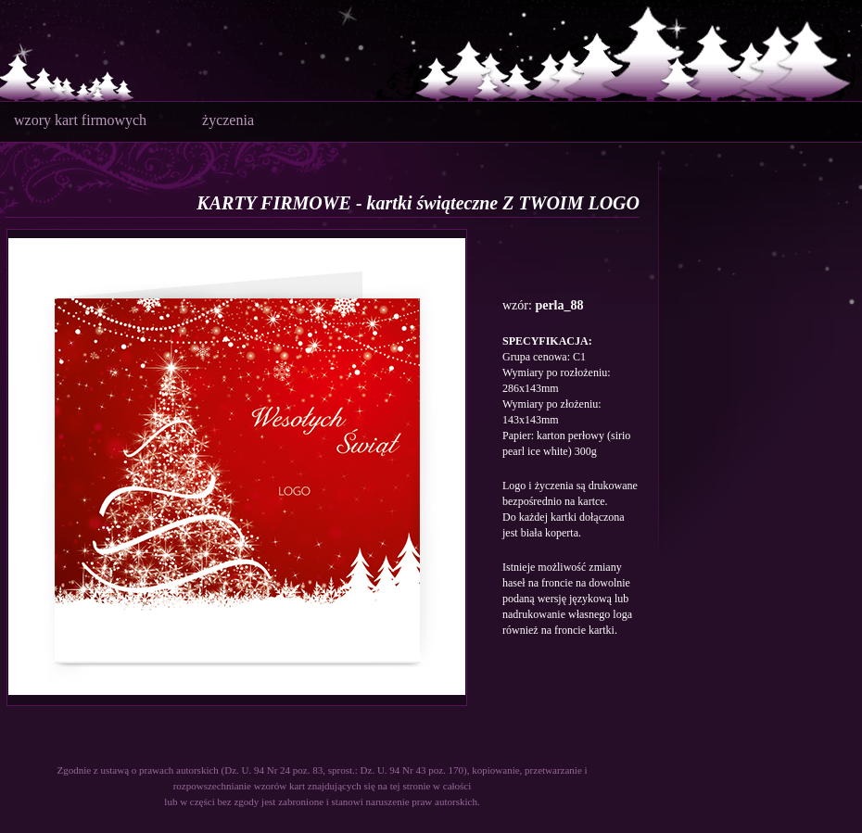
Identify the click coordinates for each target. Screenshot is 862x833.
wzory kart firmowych (80, 120)
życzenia (228, 120)
